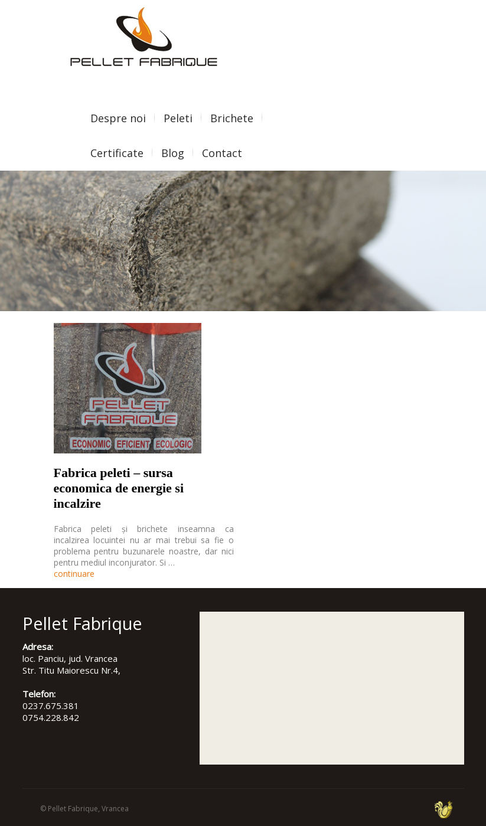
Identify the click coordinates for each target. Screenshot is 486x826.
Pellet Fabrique (73, 809)
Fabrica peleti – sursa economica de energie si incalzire (119, 488)
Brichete (231, 118)
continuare (74, 573)
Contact (222, 153)
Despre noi (118, 118)
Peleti (178, 118)
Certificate (116, 153)
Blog (172, 153)
